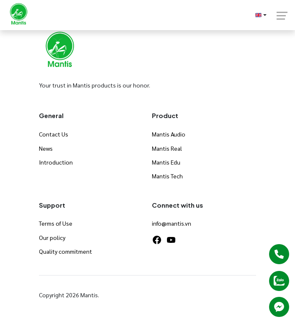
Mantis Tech (167, 176)
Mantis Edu (166, 162)
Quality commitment (65, 251)
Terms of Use (55, 223)
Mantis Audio (168, 134)
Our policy (52, 237)
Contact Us (53, 134)
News (46, 148)
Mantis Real (167, 148)
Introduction (56, 162)
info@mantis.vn (171, 223)
